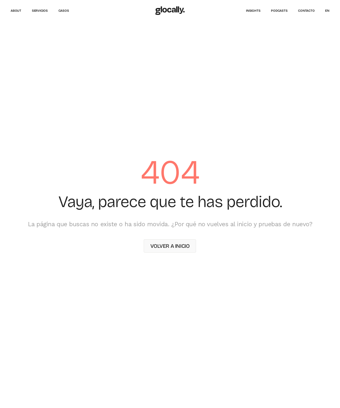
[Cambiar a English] (327, 10)
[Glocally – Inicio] (170, 10)
